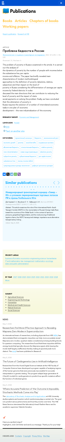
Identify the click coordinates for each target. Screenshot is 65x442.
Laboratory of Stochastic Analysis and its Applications (26, 396)
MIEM (55, 335)
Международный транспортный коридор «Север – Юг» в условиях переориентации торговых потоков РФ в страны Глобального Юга (32, 195)
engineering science (38, 258)
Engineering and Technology (19, 299)
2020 (47, 277)
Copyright (27, 436)
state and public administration (17, 263)
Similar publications (21, 182)
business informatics (12, 258)
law (22, 261)
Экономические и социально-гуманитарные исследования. (24, 55)
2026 (19, 277)
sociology (49, 261)
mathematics (40, 261)
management (29, 261)
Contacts (18, 436)
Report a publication (9, 34)
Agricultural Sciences (16, 297)
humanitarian (52, 258)
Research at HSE (23, 34)
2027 (15, 277)
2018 (56, 277)
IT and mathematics (12, 261)
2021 (42, 277)
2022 (38, 277)
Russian (17, 123)
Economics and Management (29, 117)
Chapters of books (43, 20)
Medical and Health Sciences (19, 305)
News (5, 319)
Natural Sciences (14, 307)
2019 (51, 277)
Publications (23, 11)
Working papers (16, 26)
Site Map (46, 436)
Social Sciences (14, 310)
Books (7, 20)
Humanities (12, 302)
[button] (6, 187)
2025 (24, 277)
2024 (29, 277)
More (7, 280)
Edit (61, 439)
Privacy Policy (37, 436)
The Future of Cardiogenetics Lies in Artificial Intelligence (30, 361)
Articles (21, 20)
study (14, 351)
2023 (33, 277)
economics (25, 258)
